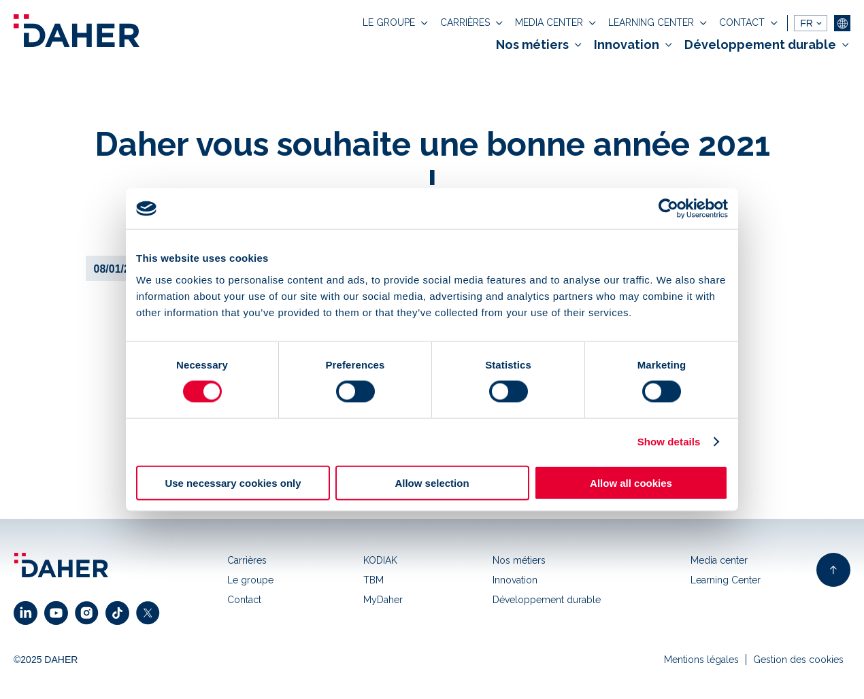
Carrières (247, 560)
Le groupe (250, 580)
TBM (373, 580)
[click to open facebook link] (120, 613)
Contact (244, 599)
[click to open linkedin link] (29, 613)
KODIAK (380, 560)
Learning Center (726, 580)
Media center (719, 560)
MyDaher (383, 599)
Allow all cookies (631, 482)
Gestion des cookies (798, 659)
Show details (669, 441)
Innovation (515, 580)
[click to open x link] (151, 613)
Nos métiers (519, 560)
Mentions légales (701, 659)
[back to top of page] (833, 570)
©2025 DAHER (46, 659)
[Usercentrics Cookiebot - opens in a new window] (668, 209)
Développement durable (547, 599)
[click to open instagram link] (90, 613)
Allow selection (432, 482)
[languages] (810, 23)
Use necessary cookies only (233, 482)
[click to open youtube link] (59, 613)
